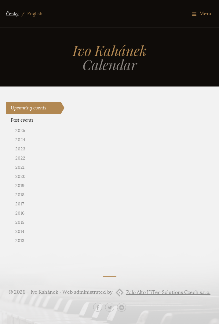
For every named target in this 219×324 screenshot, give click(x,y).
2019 (19, 185)
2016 (19, 213)
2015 (19, 222)
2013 (19, 240)
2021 (19, 167)
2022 (20, 158)
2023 (20, 149)
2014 (19, 231)
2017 (19, 204)
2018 (19, 194)
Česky (12, 14)
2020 (20, 176)
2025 (20, 130)
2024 (20, 139)
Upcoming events (28, 108)
